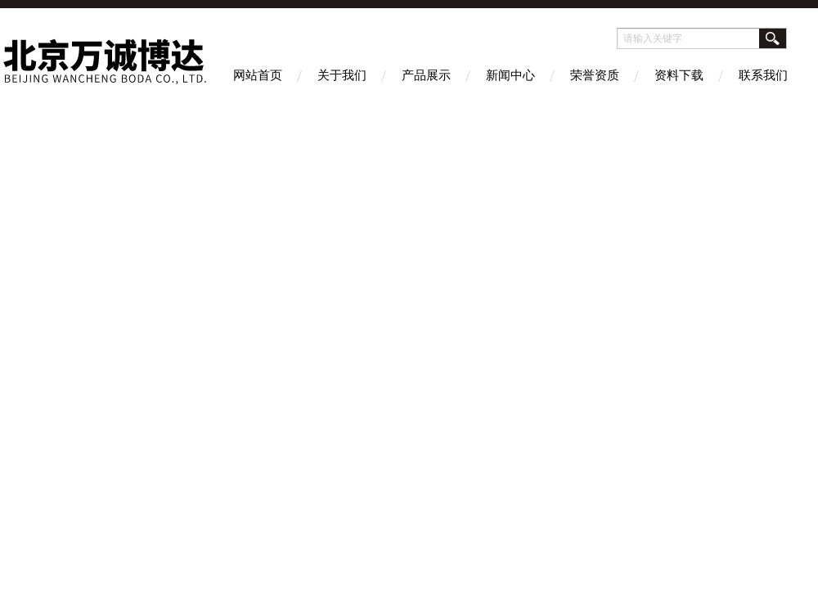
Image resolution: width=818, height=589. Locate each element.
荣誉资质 (594, 75)
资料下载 (678, 75)
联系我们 (763, 75)
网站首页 (257, 75)
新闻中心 (510, 75)
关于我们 (341, 75)
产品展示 (426, 75)
